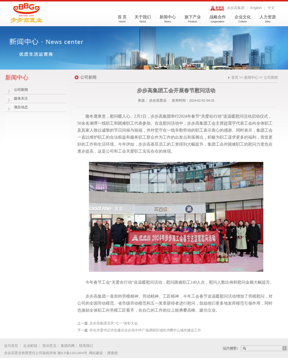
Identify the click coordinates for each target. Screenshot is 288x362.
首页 (234, 77)
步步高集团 (227, 8)
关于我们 (143, 21)
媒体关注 (21, 98)
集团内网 (68, 346)
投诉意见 (49, 346)
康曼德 (112, 353)
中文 (271, 8)
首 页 (122, 21)
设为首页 (11, 346)
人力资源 (267, 21)
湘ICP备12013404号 (72, 353)
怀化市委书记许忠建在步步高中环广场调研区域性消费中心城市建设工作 (145, 330)
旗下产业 (193, 21)
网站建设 (96, 353)
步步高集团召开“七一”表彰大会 (114, 323)
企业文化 (242, 21)
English (256, 8)
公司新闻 (21, 90)
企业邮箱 (30, 346)
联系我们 (86, 346)
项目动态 (21, 107)
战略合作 (217, 21)
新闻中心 (168, 21)
